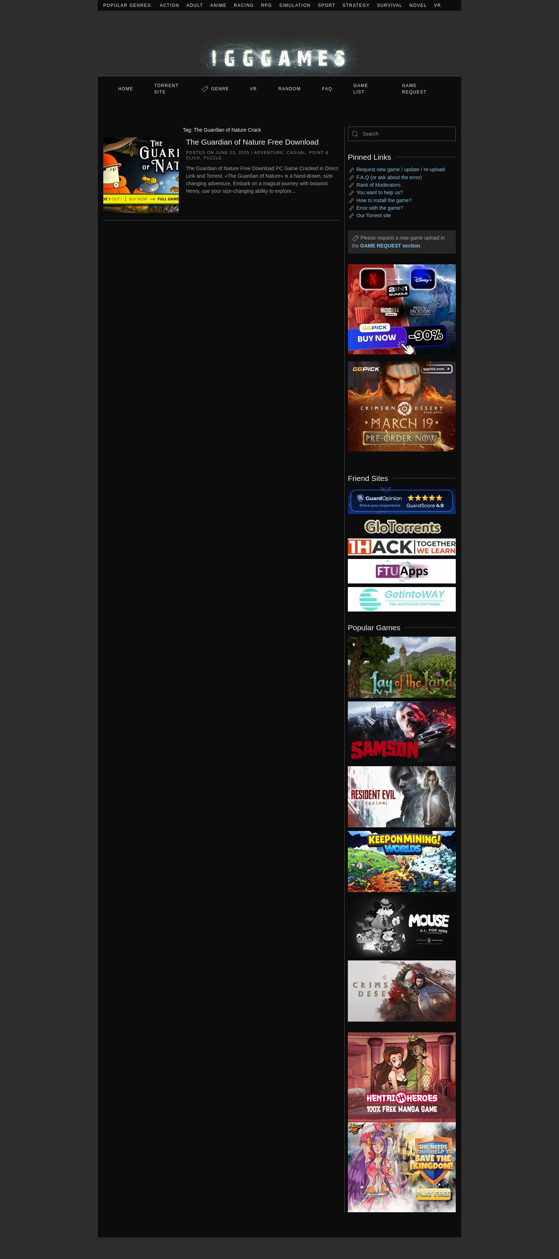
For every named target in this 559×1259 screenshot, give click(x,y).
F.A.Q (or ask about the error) (389, 177)
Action (169, 5)
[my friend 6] (402, 571)
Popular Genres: (128, 5)
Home (125, 88)
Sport (327, 5)
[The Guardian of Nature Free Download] (141, 174)
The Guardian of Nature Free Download (252, 142)
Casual (296, 152)
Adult (195, 5)
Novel (418, 5)
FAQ (327, 88)
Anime (218, 5)
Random (289, 88)
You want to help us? (379, 192)
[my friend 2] (402, 526)
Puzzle (213, 158)
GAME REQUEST (414, 89)
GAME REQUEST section (390, 246)
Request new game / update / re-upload (400, 169)
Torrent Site (166, 89)
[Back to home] (279, 43)
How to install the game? (384, 200)
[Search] (402, 134)
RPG (266, 5)
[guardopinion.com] (402, 500)
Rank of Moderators (378, 185)
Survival (389, 5)
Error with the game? (379, 208)
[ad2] (398, 1077)
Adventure (268, 152)
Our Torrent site (373, 215)
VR (437, 5)
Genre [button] (220, 88)
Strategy (356, 5)
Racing (244, 5)
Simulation (294, 5)
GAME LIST (361, 89)
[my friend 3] (402, 546)
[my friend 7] (402, 599)
